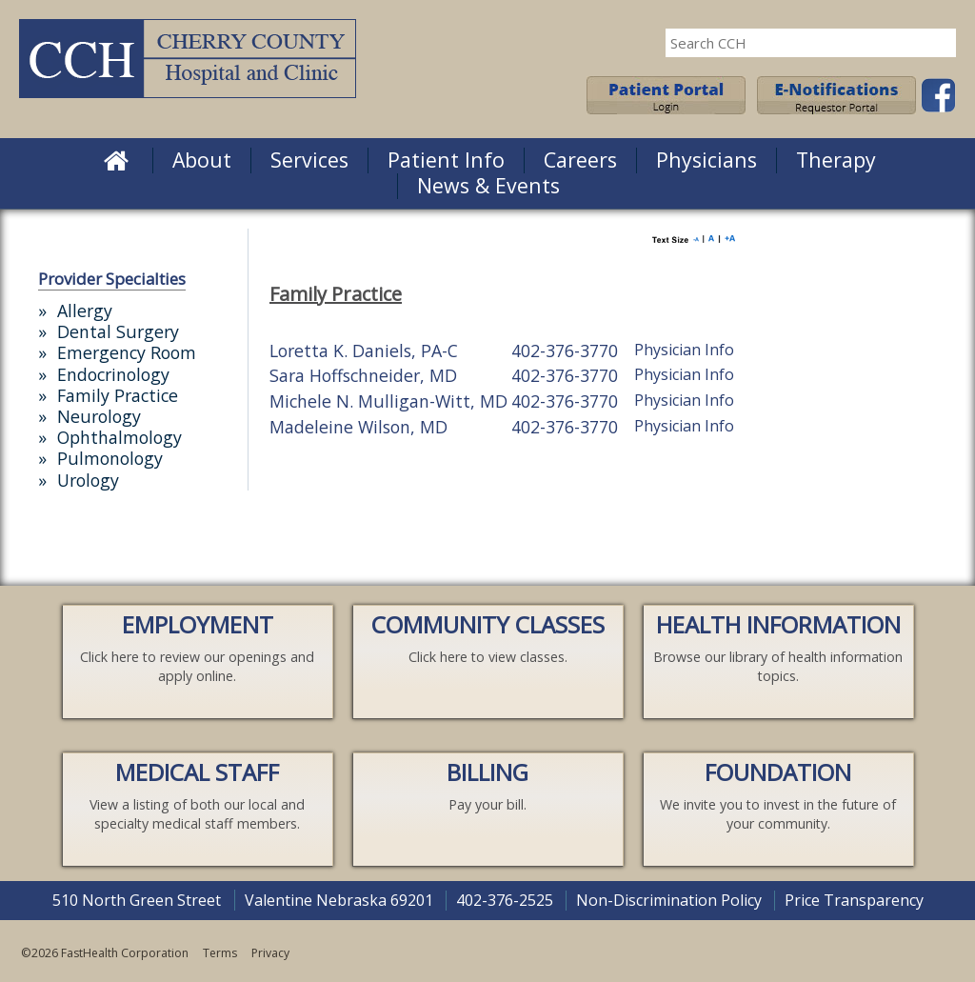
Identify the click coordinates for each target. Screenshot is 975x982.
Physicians (706, 159)
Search (937, 43)
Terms (220, 953)
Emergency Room (126, 352)
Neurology (99, 416)
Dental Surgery (118, 331)
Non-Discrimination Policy (669, 900)
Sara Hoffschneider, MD (363, 375)
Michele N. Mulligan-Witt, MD (388, 401)
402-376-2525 (504, 900)
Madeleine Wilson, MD (358, 426)
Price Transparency (854, 900)
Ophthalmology (119, 437)
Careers (580, 159)
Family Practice (117, 395)
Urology (88, 480)
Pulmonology (110, 458)
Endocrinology (113, 374)
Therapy (836, 159)
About (201, 159)
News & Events (488, 185)
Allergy (84, 310)
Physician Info (684, 349)
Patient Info (446, 159)
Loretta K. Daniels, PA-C (363, 350)
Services (309, 159)
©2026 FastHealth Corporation (105, 953)
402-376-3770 (564, 350)
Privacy (270, 953)
